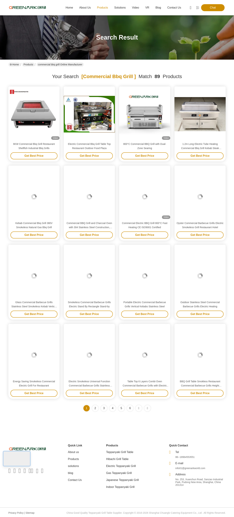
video (135, 7)
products (102, 7)
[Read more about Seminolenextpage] (139, 408)
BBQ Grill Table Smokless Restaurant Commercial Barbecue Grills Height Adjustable (200, 385)
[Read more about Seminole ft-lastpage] (147, 408)
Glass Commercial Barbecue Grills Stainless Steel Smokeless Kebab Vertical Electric (33, 306)
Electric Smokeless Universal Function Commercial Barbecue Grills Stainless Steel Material (89, 385)
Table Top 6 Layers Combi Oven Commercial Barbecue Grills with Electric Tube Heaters (145, 385)
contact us (174, 7)
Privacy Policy (16, 512)
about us (85, 7)
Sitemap (30, 512)
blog (158, 7)
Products (28, 64)
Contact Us (75, 479)
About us (73, 452)
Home (69, 7)
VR (147, 7)
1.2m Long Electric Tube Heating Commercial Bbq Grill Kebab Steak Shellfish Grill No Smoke (200, 148)
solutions (120, 7)
